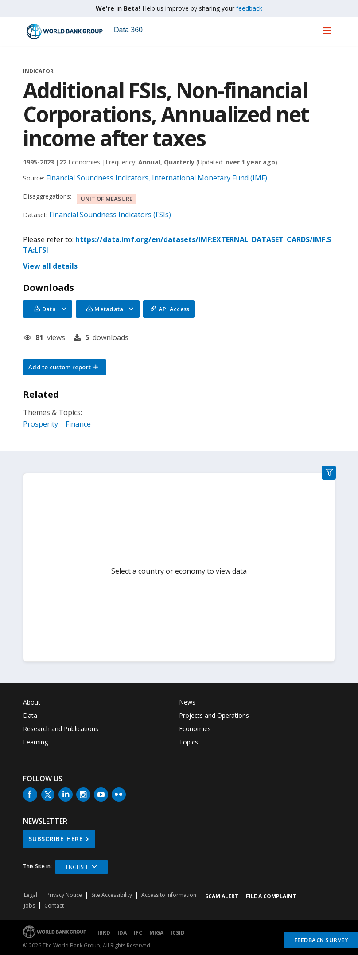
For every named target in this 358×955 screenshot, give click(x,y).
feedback (249, 8)
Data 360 (128, 30)
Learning (35, 742)
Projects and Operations (214, 715)
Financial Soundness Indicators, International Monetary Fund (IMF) (156, 178)
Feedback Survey (321, 940)
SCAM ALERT (221, 896)
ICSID (178, 932)
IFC (138, 932)
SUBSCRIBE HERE (55, 838)
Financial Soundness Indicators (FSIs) (110, 214)
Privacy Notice (64, 895)
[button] (64, 367)
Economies (195, 728)
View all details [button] (50, 266)
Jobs (29, 905)
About (31, 702)
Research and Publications (60, 728)
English (76, 867)
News (187, 702)
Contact (54, 905)
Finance (78, 424)
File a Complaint (271, 896)
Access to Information (168, 895)
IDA (122, 932)
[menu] (327, 30)
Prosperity (40, 424)
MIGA (156, 932)
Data (30, 715)
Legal (30, 895)
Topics (188, 742)
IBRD (103, 932)
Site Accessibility (111, 895)
